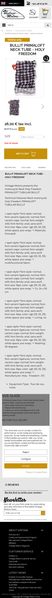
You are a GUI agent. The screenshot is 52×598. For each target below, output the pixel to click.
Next (43, 106)
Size (8, 136)
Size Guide (13, 561)
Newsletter (15, 500)
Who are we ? (14, 535)
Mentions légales (9, 594)
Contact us (13, 556)
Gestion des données (30, 594)
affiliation (12, 543)
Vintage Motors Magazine (19, 546)
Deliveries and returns (18, 564)
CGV (19, 594)
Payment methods (16, 567)
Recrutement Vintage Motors (20, 540)
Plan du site (45, 594)
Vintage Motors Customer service (22, 559)
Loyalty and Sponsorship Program (23, 537)
